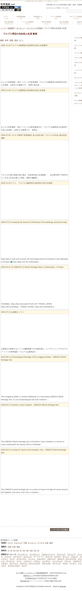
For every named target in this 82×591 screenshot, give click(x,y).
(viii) (31, 550)
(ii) (11, 550)
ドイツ (19, 561)
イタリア (7, 557)
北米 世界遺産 (64, 23)
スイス (12, 559)
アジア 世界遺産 (56, 17)
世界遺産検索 (21, 17)
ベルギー (4, 563)
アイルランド (35, 554)
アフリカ (40, 543)
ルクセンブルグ (14, 566)
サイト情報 (19, 573)
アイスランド (23, 554)
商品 (16, 40)
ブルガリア (77, 561)
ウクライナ (17, 557)
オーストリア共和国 (34, 28)
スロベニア (51, 559)
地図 (11, 40)
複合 (18, 547)
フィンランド (57, 561)
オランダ (48, 557)
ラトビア (72, 563)
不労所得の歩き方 (31, 578)
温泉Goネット (28, 575)
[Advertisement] (34, 511)
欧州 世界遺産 (46, 23)
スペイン (31, 559)
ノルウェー (27, 561)
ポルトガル (46, 563)
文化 (14, 547)
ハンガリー (46, 561)
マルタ (65, 563)
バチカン (37, 561)
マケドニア (56, 563)
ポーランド (14, 563)
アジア (10, 543)
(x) (38, 550)
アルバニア (61, 554)
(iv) (17, 550)
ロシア (24, 566)
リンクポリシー (30, 573)
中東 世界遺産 (8, 23)
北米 (46, 543)
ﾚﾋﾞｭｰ (21, 40)
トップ (3, 28)
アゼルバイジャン (48, 554)
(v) (21, 550)
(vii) (27, 550)
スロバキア (41, 559)
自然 (9, 547)
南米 (51, 543)
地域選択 (11, 28)
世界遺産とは (38, 17)
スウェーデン (21, 559)
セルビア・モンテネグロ (66, 559)
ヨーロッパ (20, 28)
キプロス (57, 557)
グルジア (74, 557)
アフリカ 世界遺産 (28, 23)
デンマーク (10, 561)
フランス (67, 561)
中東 (25, 543)
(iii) (14, 550)
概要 (2, 40)
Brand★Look (24, 581)
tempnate (63, 586)
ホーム (6, 17)
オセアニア (18, 543)
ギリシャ (66, 557)
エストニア (27, 557)
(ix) (35, 550)
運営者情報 (40, 573)
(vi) (24, 550)
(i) (8, 550)
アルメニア (71, 554)
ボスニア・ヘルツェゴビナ (30, 563)
